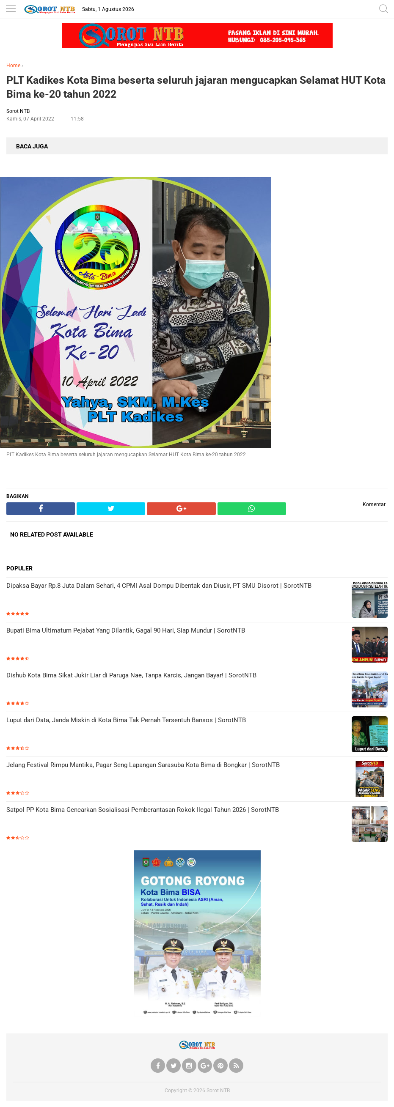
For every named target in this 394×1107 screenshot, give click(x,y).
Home (13, 66)
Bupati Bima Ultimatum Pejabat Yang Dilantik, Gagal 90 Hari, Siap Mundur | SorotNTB (125, 630)
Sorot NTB (218, 1090)
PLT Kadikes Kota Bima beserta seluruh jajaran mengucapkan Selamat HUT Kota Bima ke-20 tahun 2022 (196, 87)
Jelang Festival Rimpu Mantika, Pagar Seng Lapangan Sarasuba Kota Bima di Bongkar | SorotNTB (143, 765)
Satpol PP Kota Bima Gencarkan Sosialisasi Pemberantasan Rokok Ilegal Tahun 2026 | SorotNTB (142, 810)
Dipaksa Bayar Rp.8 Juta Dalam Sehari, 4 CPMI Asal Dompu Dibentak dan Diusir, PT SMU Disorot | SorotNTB (158, 585)
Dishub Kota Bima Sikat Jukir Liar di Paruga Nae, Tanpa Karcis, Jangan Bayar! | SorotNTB (131, 675)
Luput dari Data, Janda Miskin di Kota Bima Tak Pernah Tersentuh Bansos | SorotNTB (126, 720)
